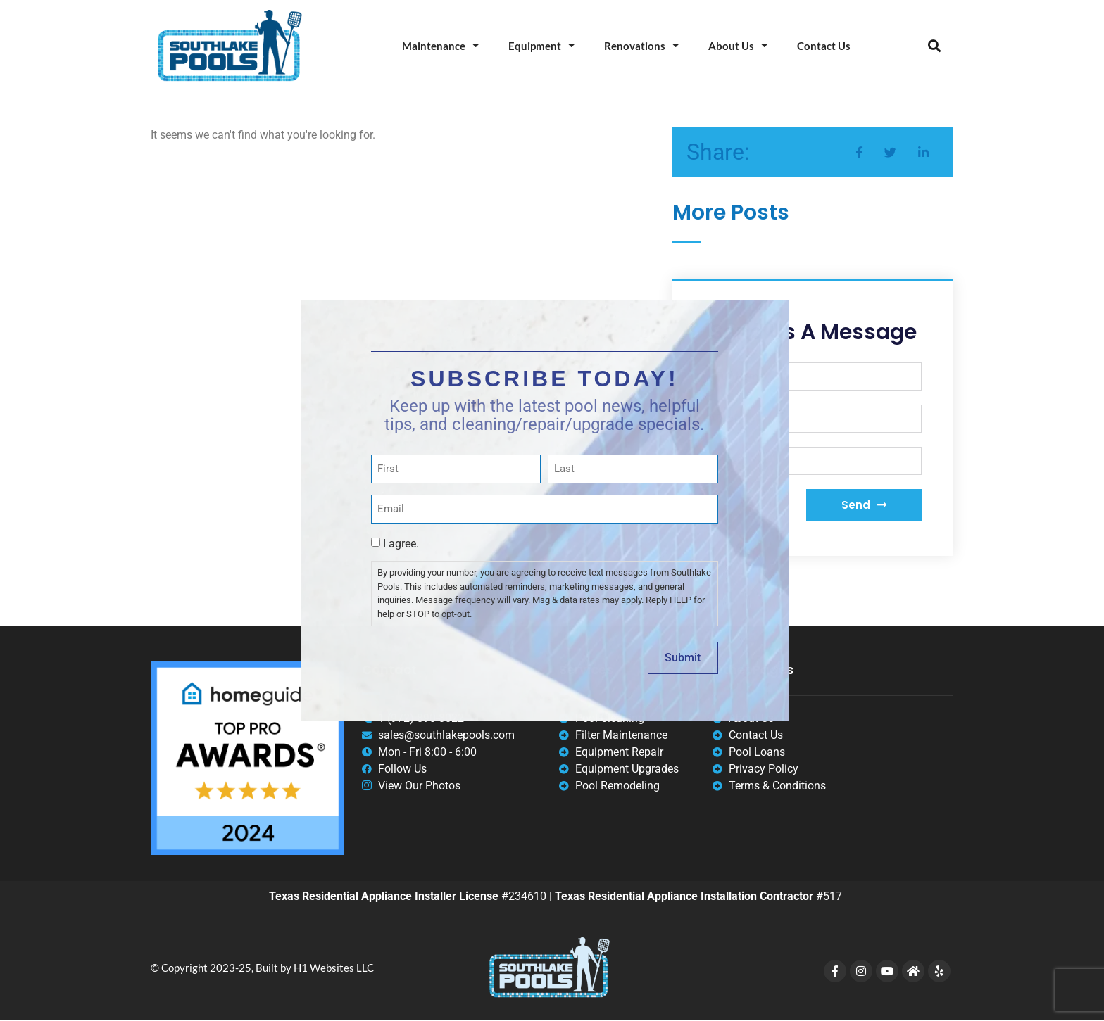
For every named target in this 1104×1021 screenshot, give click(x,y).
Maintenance (440, 46)
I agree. (401, 543)
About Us (737, 46)
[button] (934, 45)
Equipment (541, 46)
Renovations (641, 46)
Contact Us (824, 45)
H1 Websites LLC (334, 967)
